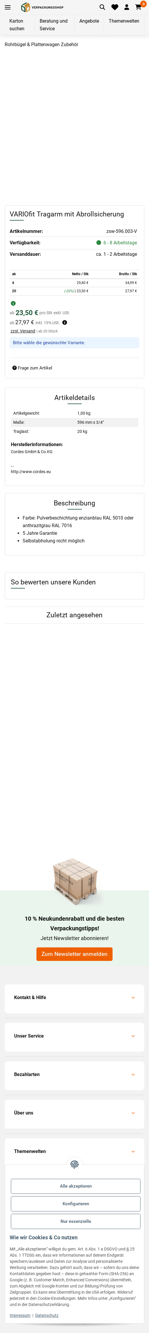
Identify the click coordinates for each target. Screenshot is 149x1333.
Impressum (20, 1315)
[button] (126, 7)
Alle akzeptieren (76, 1186)
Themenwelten (124, 21)
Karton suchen (16, 24)
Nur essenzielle (76, 1221)
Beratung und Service (54, 24)
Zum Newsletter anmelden (74, 954)
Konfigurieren (76, 1203)
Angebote (89, 21)
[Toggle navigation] (8, 7)
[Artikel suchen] (102, 7)
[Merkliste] (114, 7)
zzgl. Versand (23, 331)
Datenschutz (46, 1315)
